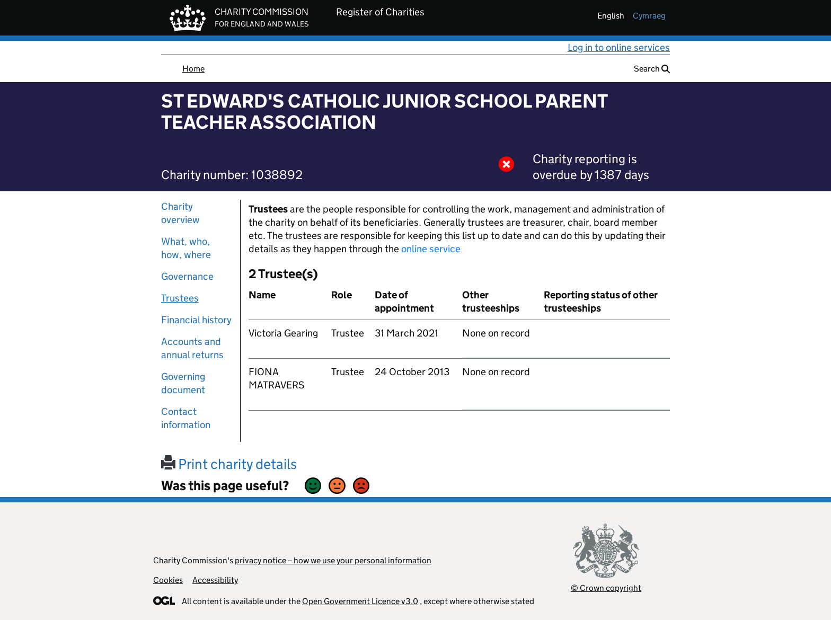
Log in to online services (619, 47)
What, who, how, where (186, 248)
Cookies (168, 580)
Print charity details (229, 464)
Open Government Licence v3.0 (360, 601)
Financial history (196, 320)
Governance (187, 276)
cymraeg (649, 16)
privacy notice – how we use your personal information (333, 560)
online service (431, 249)
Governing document (183, 383)
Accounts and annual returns (192, 348)
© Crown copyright (606, 588)
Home (193, 69)
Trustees (180, 298)
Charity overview (180, 213)
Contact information (185, 418)
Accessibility (215, 580)
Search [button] (652, 69)
